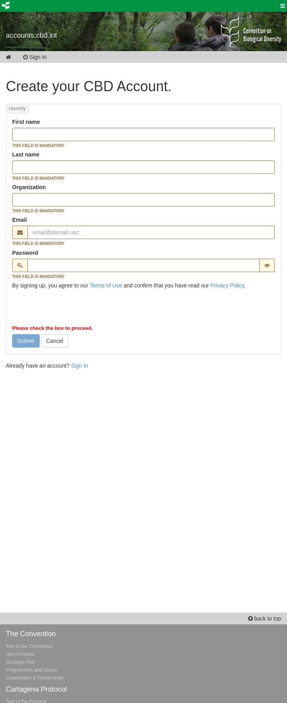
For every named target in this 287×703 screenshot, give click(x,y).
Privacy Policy (227, 285)
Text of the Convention (29, 646)
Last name (25, 154)
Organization (29, 187)
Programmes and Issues (31, 670)
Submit (26, 341)
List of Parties (20, 654)
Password (25, 253)
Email (19, 220)
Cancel (54, 341)
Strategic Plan (20, 662)
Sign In (40, 57)
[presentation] (72, 308)
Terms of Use (106, 285)
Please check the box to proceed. (52, 328)
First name (26, 122)
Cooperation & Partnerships (35, 678)
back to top (264, 618)
